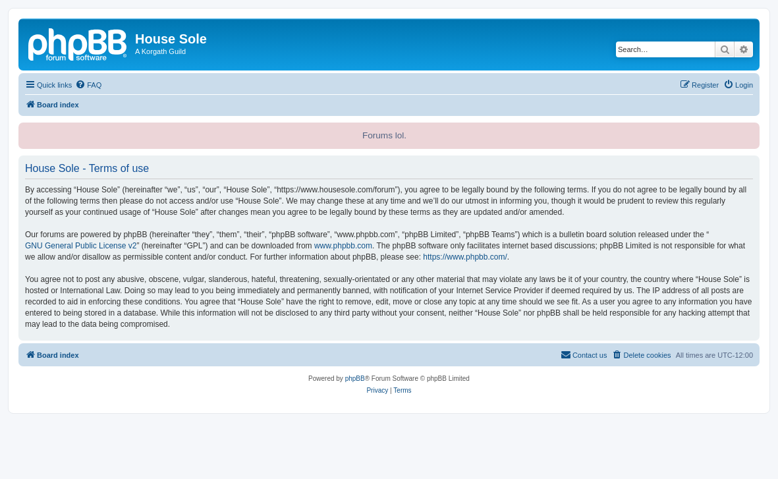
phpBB (355, 378)
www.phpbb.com (343, 245)
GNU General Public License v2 (80, 245)
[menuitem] (88, 85)
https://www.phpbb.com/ (465, 257)
